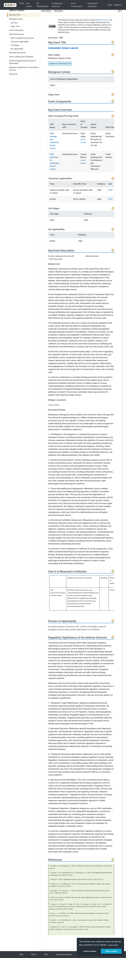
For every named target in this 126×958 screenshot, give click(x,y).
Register (117, 5)
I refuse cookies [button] (89, 951)
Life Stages (15, 45)
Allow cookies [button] (111, 951)
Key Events (29, 5)
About (33, 954)
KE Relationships (42, 5)
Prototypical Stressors (57, 5)
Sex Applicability (17, 49)
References (13, 74)
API (119, 11)
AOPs (21, 3)
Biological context (16, 19)
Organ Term (15, 26)
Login (109, 5)
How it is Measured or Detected (21, 57)
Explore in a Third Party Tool (60, 64)
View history (46, 11)
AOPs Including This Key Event (22, 38)
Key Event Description (17, 53)
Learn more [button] (113, 945)
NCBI (110, 190)
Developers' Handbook (93, 5)
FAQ (46, 954)
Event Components (76, 5)
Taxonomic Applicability (20, 42)
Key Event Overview (16, 34)
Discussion (58, 11)
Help (21, 954)
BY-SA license (103, 20)
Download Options (64, 954)
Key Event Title (14, 15)
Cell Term (14, 23)
